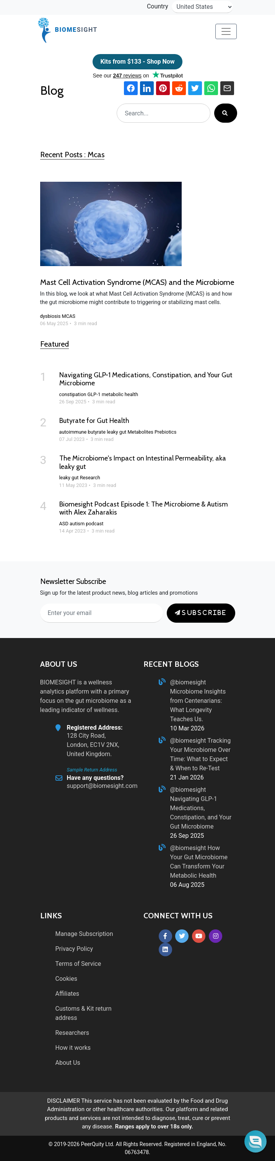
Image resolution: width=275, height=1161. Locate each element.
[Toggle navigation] (226, 31)
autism (77, 523)
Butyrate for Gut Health (94, 420)
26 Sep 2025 (187, 835)
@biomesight (188, 682)
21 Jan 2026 (187, 777)
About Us (67, 1062)
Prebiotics (165, 432)
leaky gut (116, 432)
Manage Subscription (84, 933)
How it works (73, 1047)
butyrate (97, 432)
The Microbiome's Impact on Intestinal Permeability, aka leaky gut (142, 462)
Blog (53, 90)
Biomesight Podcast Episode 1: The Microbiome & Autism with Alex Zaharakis (143, 508)
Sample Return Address (92, 770)
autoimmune (73, 432)
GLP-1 (93, 394)
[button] (255, 1141)
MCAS (68, 316)
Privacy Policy (74, 948)
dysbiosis (50, 316)
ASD (63, 523)
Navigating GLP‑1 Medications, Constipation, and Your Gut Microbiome (146, 379)
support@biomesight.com (102, 785)
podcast (94, 523)
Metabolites (140, 432)
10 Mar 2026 (187, 728)
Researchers (72, 1032)
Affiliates (67, 993)
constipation (72, 394)
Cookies (66, 978)
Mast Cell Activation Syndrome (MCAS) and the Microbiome (137, 282)
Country (157, 6)
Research (90, 477)
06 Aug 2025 (187, 884)
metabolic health (120, 394)
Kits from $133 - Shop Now (137, 61)
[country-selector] (202, 7)
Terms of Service (78, 963)
